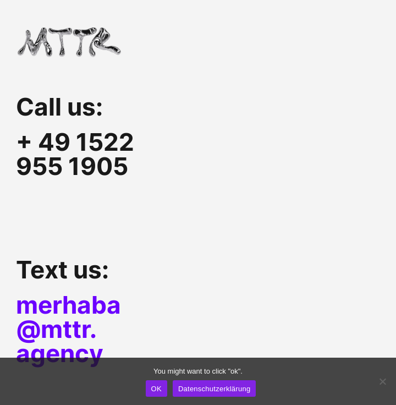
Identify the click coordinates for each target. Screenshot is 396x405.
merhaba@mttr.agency (68, 329)
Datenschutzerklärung (214, 389)
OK (156, 389)
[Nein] (382, 381)
